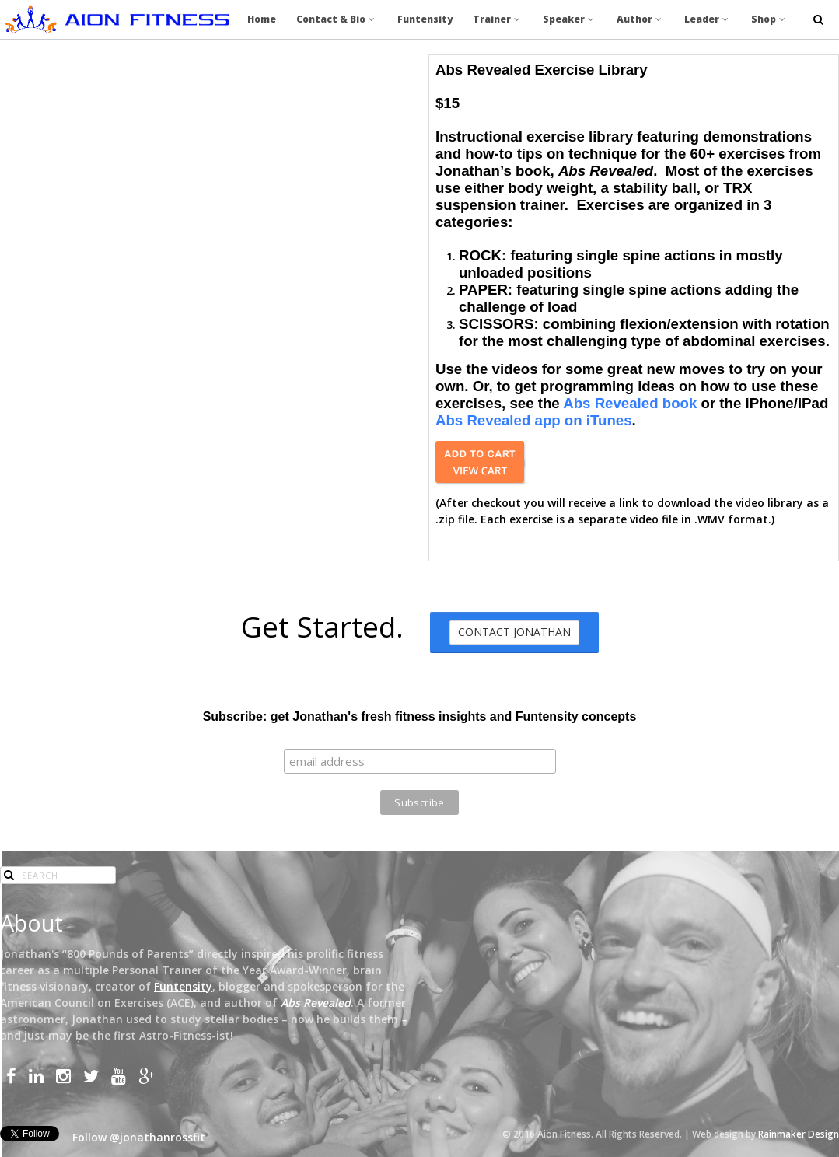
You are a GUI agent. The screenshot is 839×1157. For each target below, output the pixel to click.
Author (640, 19)
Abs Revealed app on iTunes (533, 420)
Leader (707, 19)
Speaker (569, 19)
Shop (769, 19)
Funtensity (425, 19)
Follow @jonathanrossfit (138, 1137)
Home (261, 19)
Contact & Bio (336, 19)
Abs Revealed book (630, 403)
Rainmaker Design (798, 1134)
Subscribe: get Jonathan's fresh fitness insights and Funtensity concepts (420, 716)
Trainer (498, 19)
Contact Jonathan (514, 631)
